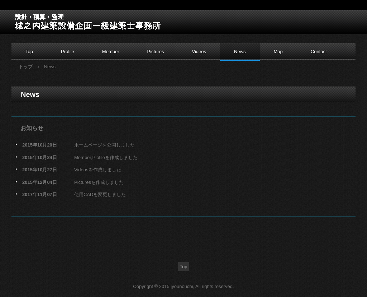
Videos (199, 51)
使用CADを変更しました (100, 194)
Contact (319, 51)
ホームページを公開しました (104, 145)
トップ (26, 66)
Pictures (155, 51)
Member (110, 51)
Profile (67, 51)
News (240, 51)
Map (278, 51)
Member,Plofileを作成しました (106, 157)
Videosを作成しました (97, 169)
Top (29, 51)
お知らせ (31, 128)
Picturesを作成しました (99, 182)
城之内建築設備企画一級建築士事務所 (57, 21)
